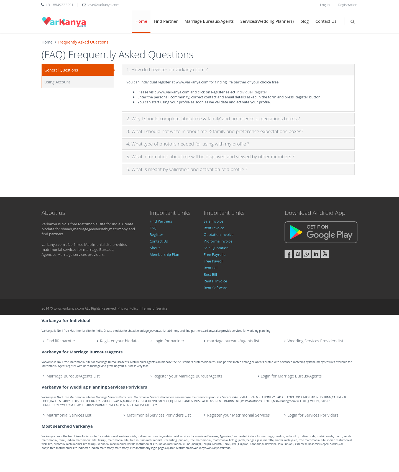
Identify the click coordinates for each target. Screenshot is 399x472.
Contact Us (325, 21)
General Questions (61, 70)
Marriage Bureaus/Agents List (73, 376)
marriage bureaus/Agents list (233, 340)
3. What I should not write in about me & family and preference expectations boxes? (214, 131)
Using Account (57, 82)
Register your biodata (119, 340)
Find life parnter (61, 340)
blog (304, 21)
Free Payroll (213, 261)
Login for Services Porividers (313, 415)
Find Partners (161, 221)
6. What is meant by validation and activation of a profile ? (186, 169)
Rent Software (215, 287)
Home (141, 21)
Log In (325, 4)
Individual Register (251, 92)
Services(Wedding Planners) (267, 21)
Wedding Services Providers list (315, 340)
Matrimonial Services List (69, 415)
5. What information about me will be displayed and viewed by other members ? (210, 156)
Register (156, 234)
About (155, 247)
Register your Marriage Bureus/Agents (188, 376)
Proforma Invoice (218, 241)
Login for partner (169, 340)
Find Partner (166, 21)
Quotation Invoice (219, 234)
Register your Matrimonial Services (238, 415)
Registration (348, 4)
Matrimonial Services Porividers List (159, 415)
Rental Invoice (215, 281)
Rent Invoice (214, 227)
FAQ (153, 227)
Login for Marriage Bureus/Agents (291, 376)
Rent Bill (211, 267)
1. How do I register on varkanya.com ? (167, 69)
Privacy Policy (127, 308)
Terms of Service (154, 308)
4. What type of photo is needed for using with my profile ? (187, 144)
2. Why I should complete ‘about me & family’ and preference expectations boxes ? (213, 118)
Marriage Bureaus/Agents (209, 21)
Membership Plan (164, 254)
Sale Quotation (216, 247)
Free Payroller (215, 254)
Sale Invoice (213, 221)
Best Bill (210, 274)
